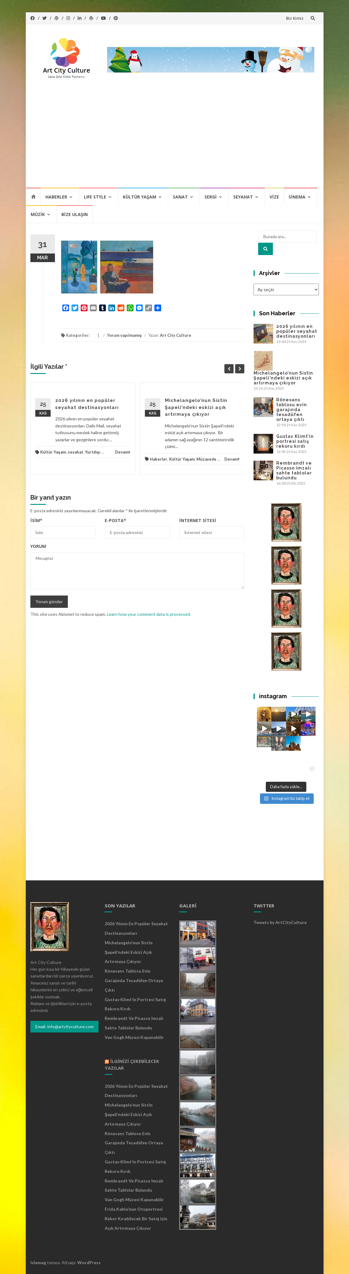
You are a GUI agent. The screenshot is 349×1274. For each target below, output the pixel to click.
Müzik (38, 214)
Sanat (180, 197)
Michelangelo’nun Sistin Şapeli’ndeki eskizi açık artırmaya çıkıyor (196, 407)
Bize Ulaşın (74, 214)
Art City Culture (175, 335)
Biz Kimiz (295, 18)
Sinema (297, 197)
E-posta (115, 520)
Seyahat (243, 197)
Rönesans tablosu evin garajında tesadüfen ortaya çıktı (291, 409)
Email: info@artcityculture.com (64, 1026)
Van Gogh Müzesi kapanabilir (134, 1037)
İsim (36, 520)
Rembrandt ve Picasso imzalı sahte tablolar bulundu (294, 470)
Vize (274, 197)
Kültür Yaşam (139, 197)
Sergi (210, 197)
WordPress (89, 1262)
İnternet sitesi (197, 520)
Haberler (56, 197)
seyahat (75, 452)
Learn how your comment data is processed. (149, 614)
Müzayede (206, 459)
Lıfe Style (95, 197)
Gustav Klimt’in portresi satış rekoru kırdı (295, 441)
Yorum (38, 546)
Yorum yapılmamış (124, 335)
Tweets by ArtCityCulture (280, 922)
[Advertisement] (175, 141)
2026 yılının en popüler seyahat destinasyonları (296, 331)
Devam (122, 452)
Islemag (38, 1262)
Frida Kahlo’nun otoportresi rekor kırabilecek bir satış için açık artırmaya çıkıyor (136, 1218)
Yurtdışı (92, 452)
